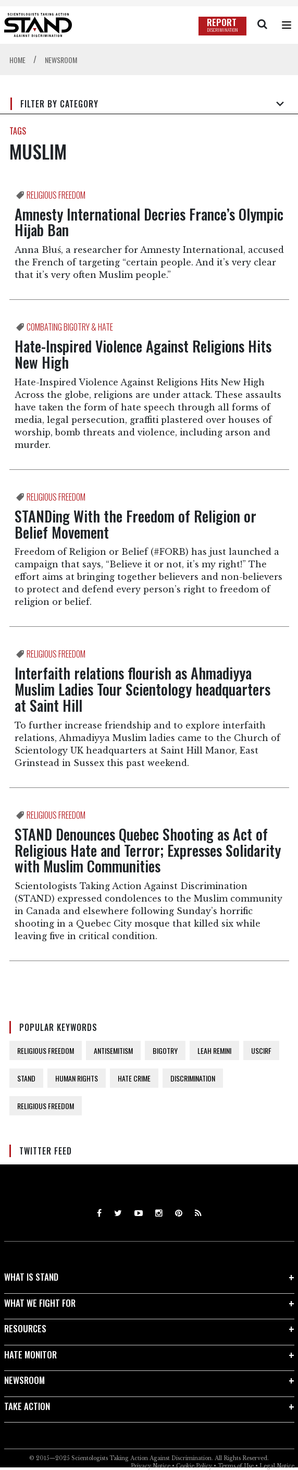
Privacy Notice (150, 1466)
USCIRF (261, 1050)
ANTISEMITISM (113, 1050)
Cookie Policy (194, 1466)
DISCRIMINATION (192, 1078)
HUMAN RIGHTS (76, 1078)
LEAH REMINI (214, 1050)
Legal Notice (276, 1466)
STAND (26, 1078)
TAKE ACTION (27, 1406)
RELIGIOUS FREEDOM (45, 1050)
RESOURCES (25, 1328)
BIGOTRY (165, 1050)
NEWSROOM (24, 1380)
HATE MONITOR (30, 1354)
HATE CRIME (134, 1078)
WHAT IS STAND (31, 1276)
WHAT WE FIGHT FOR (40, 1302)
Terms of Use (236, 1466)
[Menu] (286, 25)
